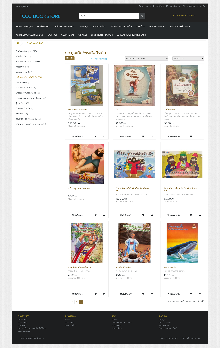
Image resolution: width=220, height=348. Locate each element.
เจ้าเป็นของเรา (169, 109)
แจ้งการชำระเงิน (24, 331)
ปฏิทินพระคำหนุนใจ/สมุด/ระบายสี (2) (31, 124)
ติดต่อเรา (68, 319)
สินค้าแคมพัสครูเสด (24, 26)
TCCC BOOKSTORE (40, 16)
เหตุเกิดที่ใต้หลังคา (124, 267)
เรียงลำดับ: (130, 58)
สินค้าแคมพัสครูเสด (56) (26, 51)
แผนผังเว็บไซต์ (70, 325)
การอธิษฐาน (84, 26)
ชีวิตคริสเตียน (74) (24, 72)
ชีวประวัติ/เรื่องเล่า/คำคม (102, 34)
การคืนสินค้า (69, 322)
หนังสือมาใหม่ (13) (23, 56)
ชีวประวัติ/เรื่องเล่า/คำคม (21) (28, 118)
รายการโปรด (164, 325)
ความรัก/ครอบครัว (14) (26, 87)
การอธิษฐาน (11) (22, 66)
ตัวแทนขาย (116, 325)
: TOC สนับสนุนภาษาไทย (189, 338)
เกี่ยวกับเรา (22, 319)
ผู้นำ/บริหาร (52, 34)
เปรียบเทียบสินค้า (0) (99, 59)
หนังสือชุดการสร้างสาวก (63, 26)
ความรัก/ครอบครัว (157, 26)
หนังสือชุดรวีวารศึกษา (78, 109)
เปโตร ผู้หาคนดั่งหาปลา (79, 188)
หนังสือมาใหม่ (43, 26)
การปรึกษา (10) (22, 82)
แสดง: (176, 58)
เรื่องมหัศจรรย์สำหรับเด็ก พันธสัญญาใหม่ (180, 189)
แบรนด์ (115, 319)
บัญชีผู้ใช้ (162, 319)
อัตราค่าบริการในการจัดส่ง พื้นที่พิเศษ (32, 328)
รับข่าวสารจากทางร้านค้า (168, 328)
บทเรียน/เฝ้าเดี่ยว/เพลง (180, 26)
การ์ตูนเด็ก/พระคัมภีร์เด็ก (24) (29, 77)
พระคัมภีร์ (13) (22, 113)
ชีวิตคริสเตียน (99, 26)
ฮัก (117, 109)
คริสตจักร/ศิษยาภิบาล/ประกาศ (29, 34)
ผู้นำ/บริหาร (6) (22, 103)
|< (67, 302)
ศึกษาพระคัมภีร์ (67, 34)
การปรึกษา (140, 26)
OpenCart (175, 338)
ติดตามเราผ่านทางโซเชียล (121, 322)
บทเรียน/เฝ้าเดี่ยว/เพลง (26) (28, 92)
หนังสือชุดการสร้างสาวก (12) (28, 61)
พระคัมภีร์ (82, 34)
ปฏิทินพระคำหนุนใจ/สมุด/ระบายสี (131, 34)
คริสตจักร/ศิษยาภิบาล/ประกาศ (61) (31, 98)
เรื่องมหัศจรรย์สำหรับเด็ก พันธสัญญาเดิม (133, 189)
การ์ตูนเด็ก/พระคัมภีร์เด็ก (121, 26)
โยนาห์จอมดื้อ (169, 267)
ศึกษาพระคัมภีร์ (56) (24, 108)
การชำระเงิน (22, 325)
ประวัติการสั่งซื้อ (165, 322)
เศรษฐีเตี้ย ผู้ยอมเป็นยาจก (80, 267)
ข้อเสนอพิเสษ (117, 328)
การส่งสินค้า (22, 322)
